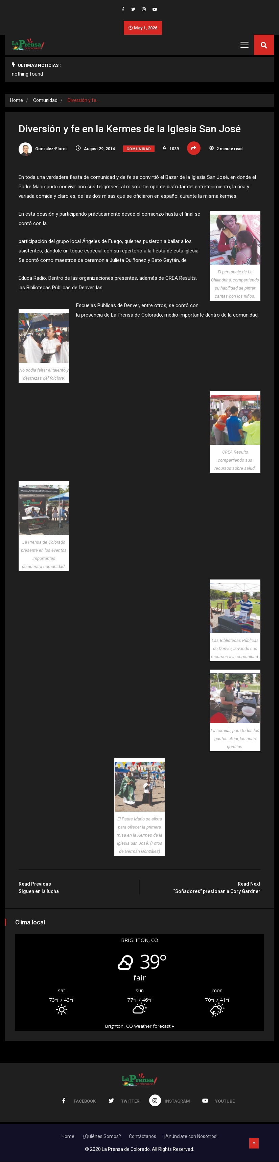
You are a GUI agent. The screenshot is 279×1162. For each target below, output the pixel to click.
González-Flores (43, 149)
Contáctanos (143, 1136)
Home (16, 100)
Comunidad (45, 100)
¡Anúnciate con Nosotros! (191, 1136)
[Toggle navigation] (244, 45)
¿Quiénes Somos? (102, 1136)
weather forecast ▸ (139, 1026)
